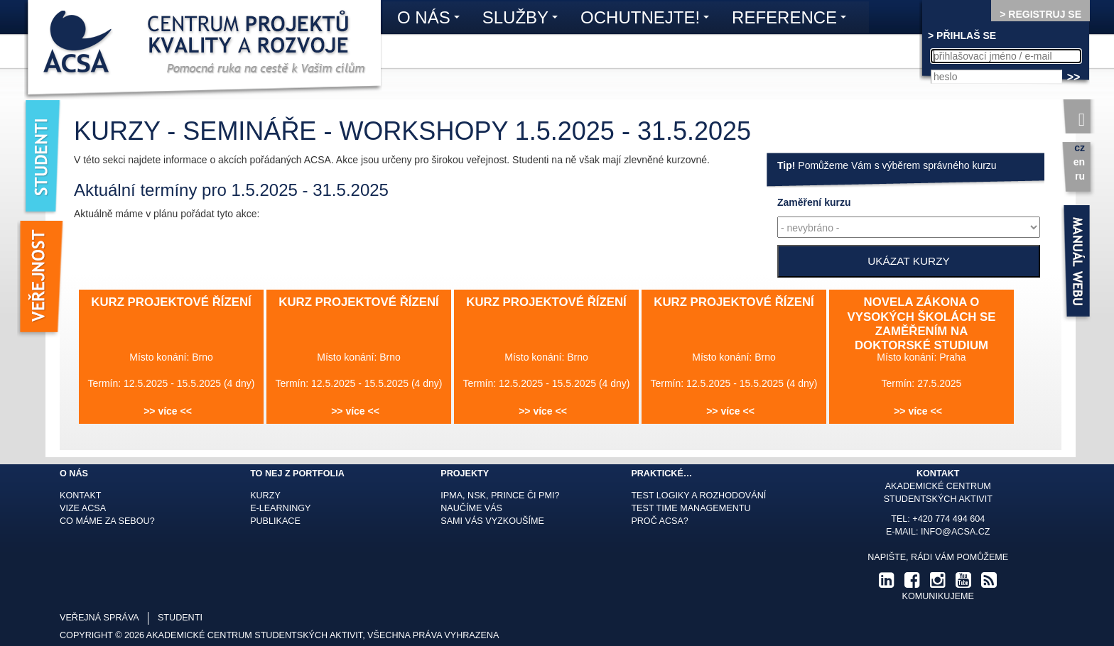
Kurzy (265, 495)
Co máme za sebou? (107, 521)
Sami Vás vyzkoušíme (492, 521)
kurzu (813, 202)
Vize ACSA (83, 508)
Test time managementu (690, 508)
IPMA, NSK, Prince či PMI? (499, 495)
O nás (432, 20)
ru (1080, 176)
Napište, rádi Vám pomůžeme (937, 557)
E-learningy (280, 508)
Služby (523, 20)
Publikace (275, 521)
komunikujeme (938, 596)
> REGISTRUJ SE (1040, 14)
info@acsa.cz (955, 532)
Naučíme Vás (471, 508)
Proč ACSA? (659, 521)
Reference (792, 20)
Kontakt (81, 495)
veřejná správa (99, 618)
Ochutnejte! (648, 20)
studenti (180, 618)
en (1079, 162)
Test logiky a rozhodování (698, 495)
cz (1079, 147)
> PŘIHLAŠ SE (962, 35)
